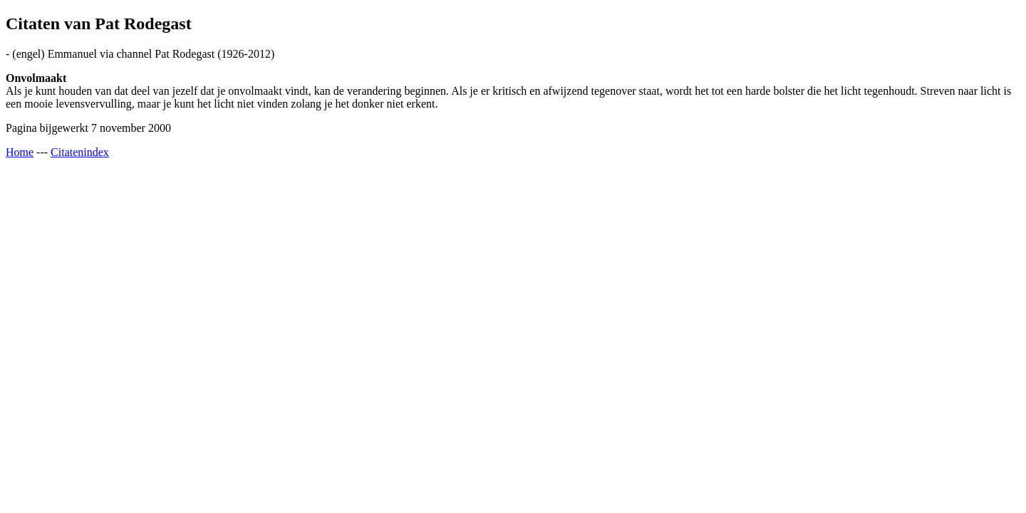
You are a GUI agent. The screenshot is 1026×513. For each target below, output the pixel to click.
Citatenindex (80, 152)
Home (19, 152)
